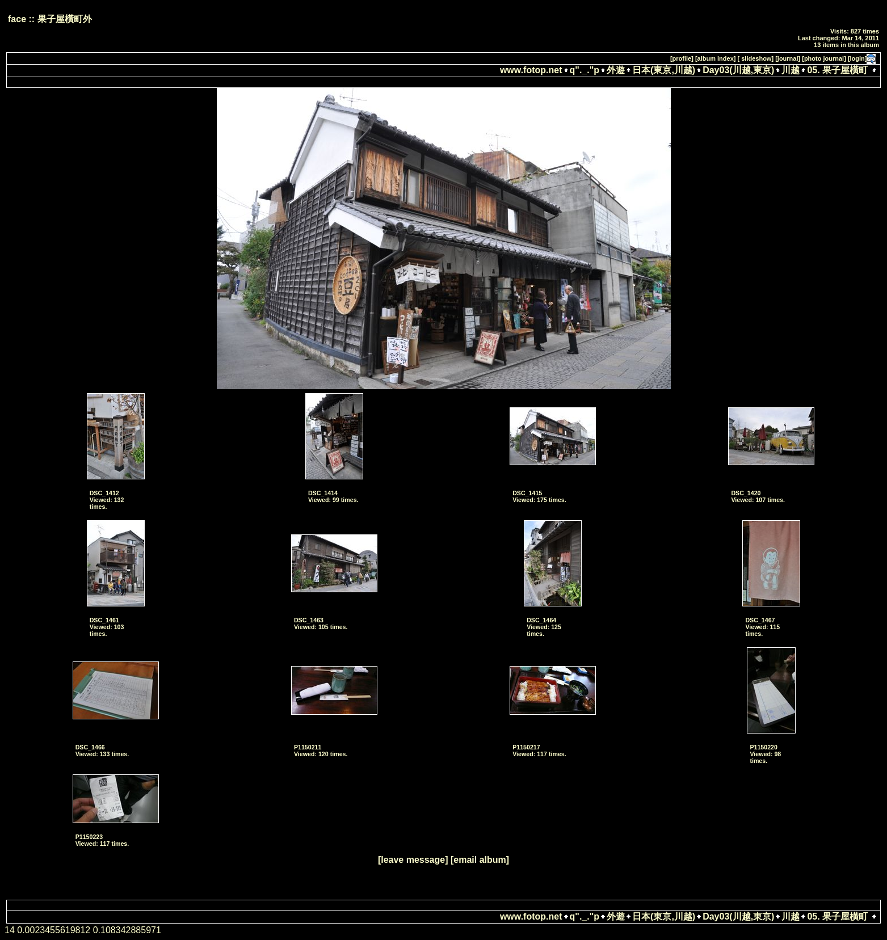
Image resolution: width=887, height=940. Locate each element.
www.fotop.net (531, 70)
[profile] (681, 58)
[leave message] (413, 860)
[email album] (480, 860)
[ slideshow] (756, 58)
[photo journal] (824, 58)
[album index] (715, 58)
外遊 (616, 70)
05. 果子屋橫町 (837, 70)
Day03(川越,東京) (738, 70)
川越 (790, 70)
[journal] (787, 58)
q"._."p (585, 70)
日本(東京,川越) (663, 70)
